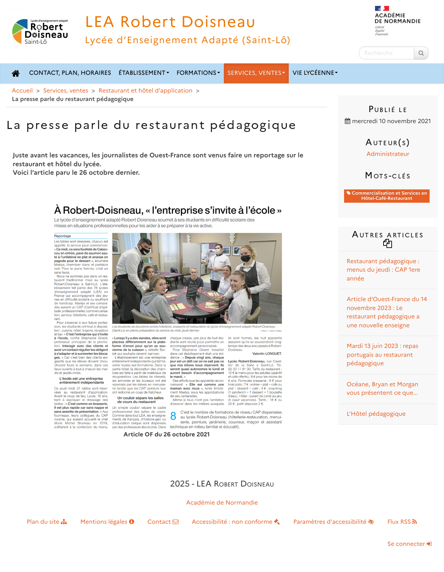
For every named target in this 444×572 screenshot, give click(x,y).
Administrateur (388, 154)
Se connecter (410, 544)
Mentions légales (107, 522)
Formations (198, 73)
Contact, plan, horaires (70, 73)
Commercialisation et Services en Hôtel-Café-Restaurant (387, 196)
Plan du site (47, 522)
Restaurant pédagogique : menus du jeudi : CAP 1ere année (383, 270)
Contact (163, 522)
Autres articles (388, 238)
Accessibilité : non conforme (236, 522)
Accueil (22, 90)
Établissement (144, 73)
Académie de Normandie (222, 502)
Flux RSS (402, 522)
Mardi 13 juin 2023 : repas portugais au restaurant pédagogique (382, 355)
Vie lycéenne (315, 73)
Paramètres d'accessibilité (334, 522)
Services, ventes (256, 73)
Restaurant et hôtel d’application (145, 90)
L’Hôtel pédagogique (376, 414)
